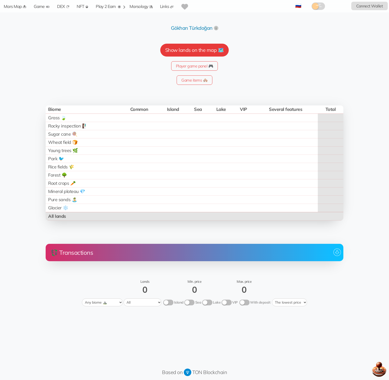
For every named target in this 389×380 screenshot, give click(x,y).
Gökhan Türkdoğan (192, 28)
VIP (235, 302)
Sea (198, 302)
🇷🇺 (298, 5)
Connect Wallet (369, 5)
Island (179, 302)
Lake (217, 302)
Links (167, 6)
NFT (83, 6)
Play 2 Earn (108, 6)
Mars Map (15, 6)
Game (41, 6)
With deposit (260, 302)
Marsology (141, 6)
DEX (63, 6)
